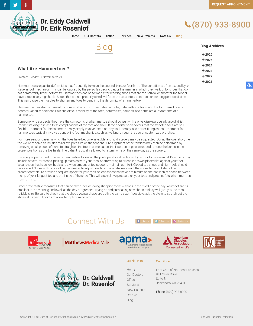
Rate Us (166, 36)
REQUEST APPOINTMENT (229, 5)
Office (110, 36)
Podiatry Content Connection (100, 316)
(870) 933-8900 (221, 25)
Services (126, 36)
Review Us (183, 221)
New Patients (146, 36)
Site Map (205, 316)
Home (73, 36)
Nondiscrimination (222, 316)
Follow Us (162, 221)
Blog (180, 36)
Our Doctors (91, 36)
